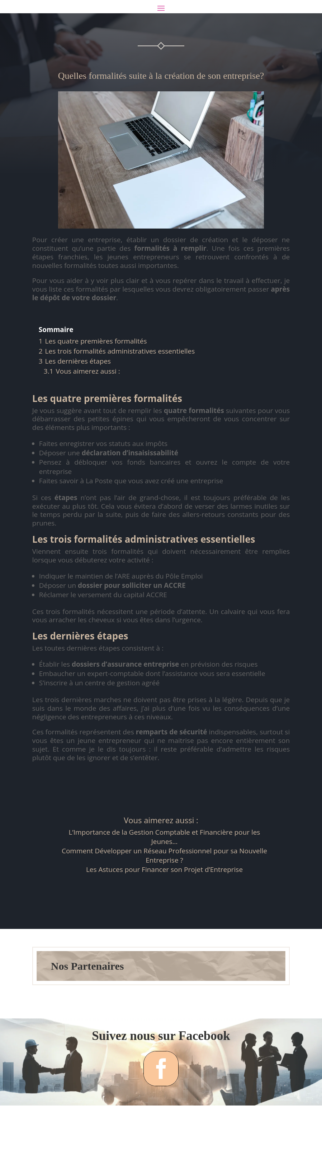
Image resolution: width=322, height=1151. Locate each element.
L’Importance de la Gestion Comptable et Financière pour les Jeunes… (164, 867)
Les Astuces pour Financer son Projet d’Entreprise (164, 900)
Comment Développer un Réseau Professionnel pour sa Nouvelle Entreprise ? (164, 886)
